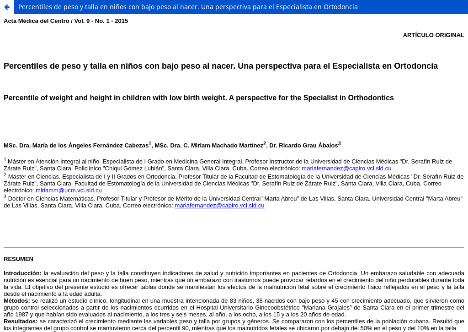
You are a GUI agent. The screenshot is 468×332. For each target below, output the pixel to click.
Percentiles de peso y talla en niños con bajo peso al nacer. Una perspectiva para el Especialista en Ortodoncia (188, 6)
